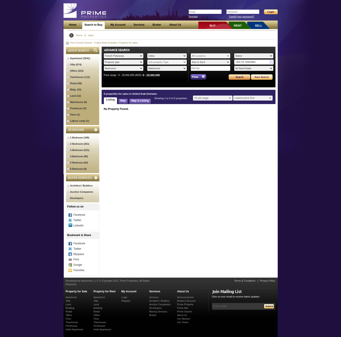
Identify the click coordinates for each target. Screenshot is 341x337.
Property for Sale (76, 291)
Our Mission (183, 318)
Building (70, 308)
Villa (68, 300)
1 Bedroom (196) (79, 137)
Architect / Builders (81, 185)
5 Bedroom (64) (79, 162)
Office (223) (77, 70)
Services (154, 291)
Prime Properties (85, 10)
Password (232, 11)
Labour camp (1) (79, 120)
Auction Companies (81, 191)
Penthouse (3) (78, 108)
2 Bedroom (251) (79, 143)
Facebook (79, 214)
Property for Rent (105, 291)
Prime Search (184, 311)
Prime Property (185, 304)
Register (193, 16)
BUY (213, 25)
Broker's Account (186, 300)
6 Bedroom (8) (78, 168)
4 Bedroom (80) (79, 156)
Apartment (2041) (80, 58)
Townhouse (72, 322)
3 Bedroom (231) (79, 150)
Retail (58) (76, 83)
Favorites (79, 270)
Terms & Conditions (244, 280)
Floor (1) (75, 114)
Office (69, 315)
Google (78, 264)
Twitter (77, 220)
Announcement (185, 297)
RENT (238, 25)
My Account (129, 291)
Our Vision (183, 322)
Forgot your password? (241, 16)
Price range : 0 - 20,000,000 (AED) (123, 75)
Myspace (79, 254)
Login (124, 297)
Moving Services (158, 311)
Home (79, 35)
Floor (68, 318)
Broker (152, 315)
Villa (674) (76, 64)
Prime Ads (182, 308)
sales (91, 35)
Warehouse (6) (78, 102)
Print (76, 259)
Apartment (71, 297)
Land (68, 304)
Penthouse (72, 325)
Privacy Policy (267, 280)
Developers (76, 198)
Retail (69, 311)
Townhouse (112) (80, 77)
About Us (183, 291)
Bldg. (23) (75, 89)
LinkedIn (79, 225)
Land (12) (75, 95)
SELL (258, 25)
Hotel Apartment (74, 329)
